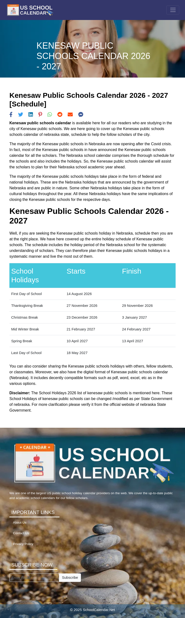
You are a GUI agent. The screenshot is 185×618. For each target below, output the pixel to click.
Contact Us (21, 533)
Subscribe (70, 577)
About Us (19, 522)
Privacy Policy (23, 544)
